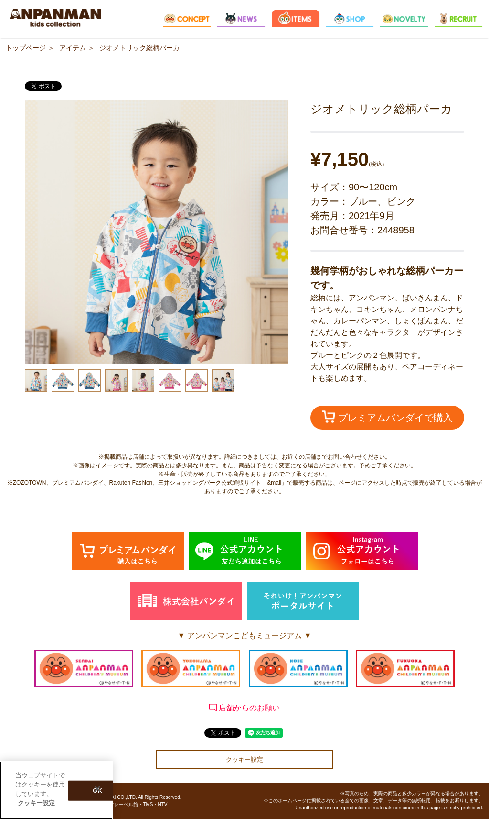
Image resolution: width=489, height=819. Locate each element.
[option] (156, 232)
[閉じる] (97, 788)
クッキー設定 (244, 759)
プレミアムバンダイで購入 (387, 416)
